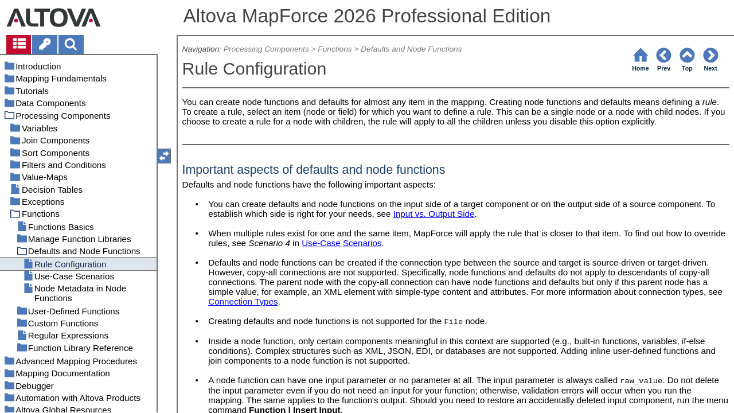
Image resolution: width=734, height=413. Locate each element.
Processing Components (266, 49)
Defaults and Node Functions (411, 49)
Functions (335, 49)
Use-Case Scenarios (341, 243)
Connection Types (243, 301)
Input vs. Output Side (434, 214)
